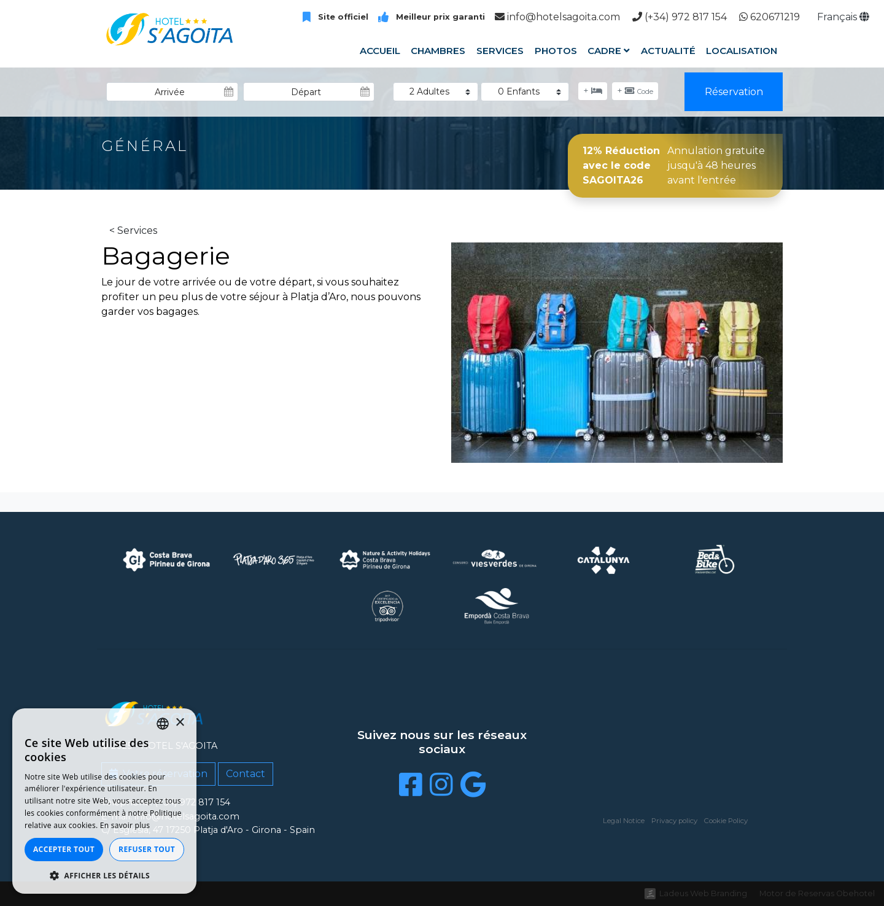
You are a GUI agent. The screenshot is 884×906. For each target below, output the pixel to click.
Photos (555, 50)
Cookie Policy (726, 820)
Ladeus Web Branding (703, 893)
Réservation (734, 92)
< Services (133, 230)
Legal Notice (624, 820)
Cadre (608, 50)
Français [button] (843, 17)
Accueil (380, 50)
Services (500, 50)
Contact (245, 774)
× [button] (179, 722)
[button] (104, 875)
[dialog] (104, 801)
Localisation (741, 50)
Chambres (438, 50)
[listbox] (163, 724)
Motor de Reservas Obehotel (817, 893)
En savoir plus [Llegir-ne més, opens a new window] (125, 825)
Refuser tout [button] (146, 849)
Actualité (668, 50)
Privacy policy (674, 820)
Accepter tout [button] (64, 849)
